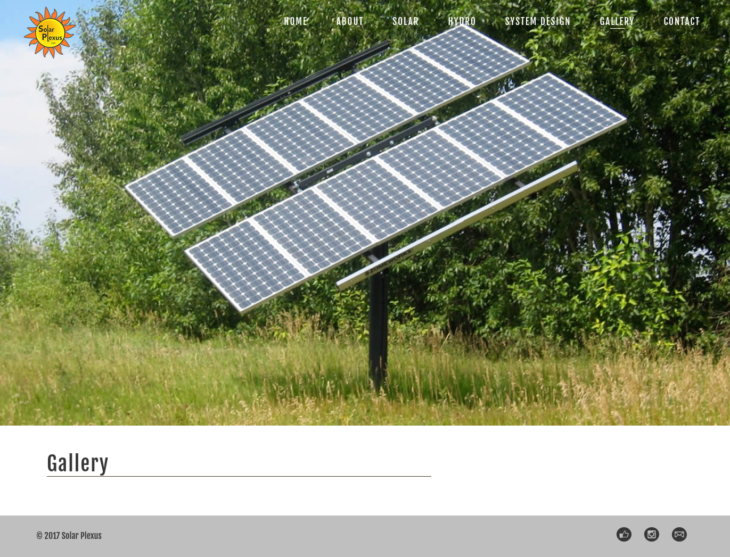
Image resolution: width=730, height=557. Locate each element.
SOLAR (405, 21)
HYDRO (462, 21)
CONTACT (681, 21)
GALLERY (617, 21)
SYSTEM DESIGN (538, 21)
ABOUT (350, 21)
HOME (296, 21)
